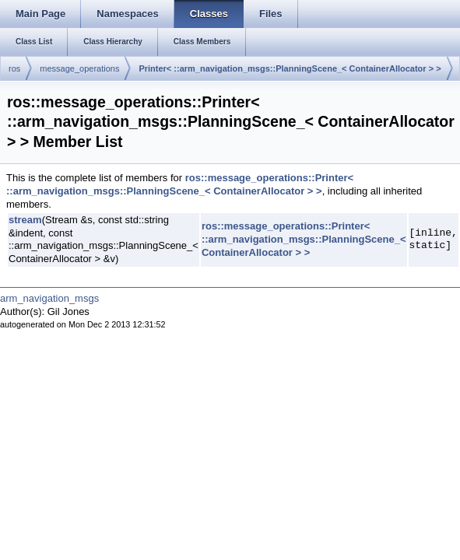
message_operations (79, 68)
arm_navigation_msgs (49, 298)
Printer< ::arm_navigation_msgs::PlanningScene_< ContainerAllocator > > (290, 68)
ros (14, 68)
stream (25, 220)
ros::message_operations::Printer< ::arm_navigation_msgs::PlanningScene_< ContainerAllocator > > (179, 184)
